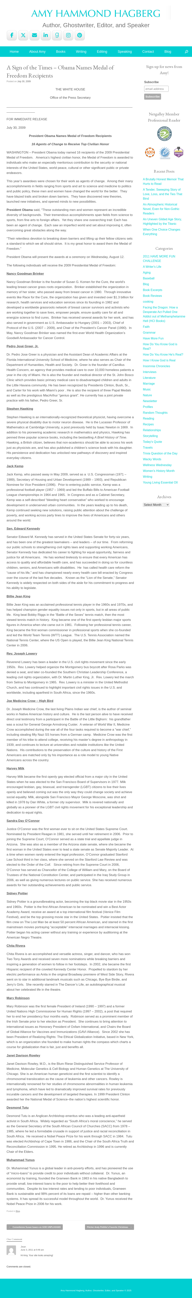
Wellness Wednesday (157, 465)
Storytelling (150, 436)
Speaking (125, 51)
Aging (147, 272)
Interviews (149, 372)
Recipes (148, 424)
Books (60, 51)
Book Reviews (152, 295)
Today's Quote (152, 441)
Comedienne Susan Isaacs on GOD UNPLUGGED (35, 1227)
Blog (167, 51)
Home (14, 51)
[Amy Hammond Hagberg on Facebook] (12, 35)
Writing (81, 51)
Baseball (148, 278)
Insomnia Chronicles (156, 366)
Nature (147, 395)
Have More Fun (153, 338)
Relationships (152, 430)
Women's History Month (159, 470)
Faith (146, 326)
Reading (148, 418)
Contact (148, 51)
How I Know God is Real (159, 360)
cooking (148, 301)
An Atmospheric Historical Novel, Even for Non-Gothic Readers (161, 209)
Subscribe (151, 82)
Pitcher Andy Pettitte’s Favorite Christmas (109, 1227)
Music (147, 389)
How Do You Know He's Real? (163, 354)
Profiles (148, 406)
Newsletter (150, 401)
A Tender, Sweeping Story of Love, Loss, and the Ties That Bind (162, 194)
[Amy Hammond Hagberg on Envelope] (34, 35)
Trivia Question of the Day (160, 453)
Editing (102, 51)
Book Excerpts (152, 290)
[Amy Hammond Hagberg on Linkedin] (46, 35)
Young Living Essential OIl (160, 482)
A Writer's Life (152, 266)
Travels (148, 447)
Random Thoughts (155, 412)
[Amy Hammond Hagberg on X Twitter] (23, 35)
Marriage (149, 383)
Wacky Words (152, 459)
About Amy (37, 51)
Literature (149, 377)
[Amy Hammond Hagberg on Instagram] (68, 35)
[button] (186, 51)
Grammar (149, 332)
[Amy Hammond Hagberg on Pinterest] (80, 35)
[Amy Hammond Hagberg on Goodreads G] (57, 35)
